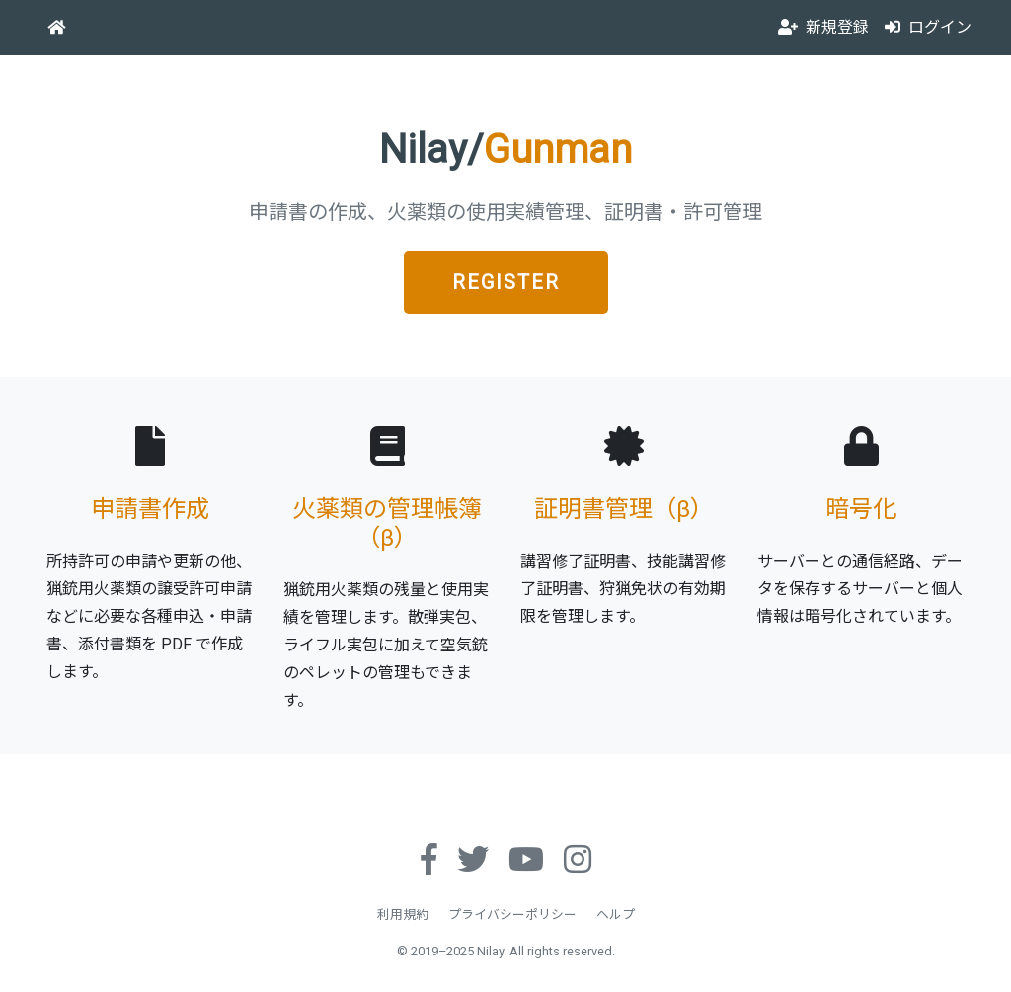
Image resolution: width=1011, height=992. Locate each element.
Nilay (490, 951)
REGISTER (506, 282)
